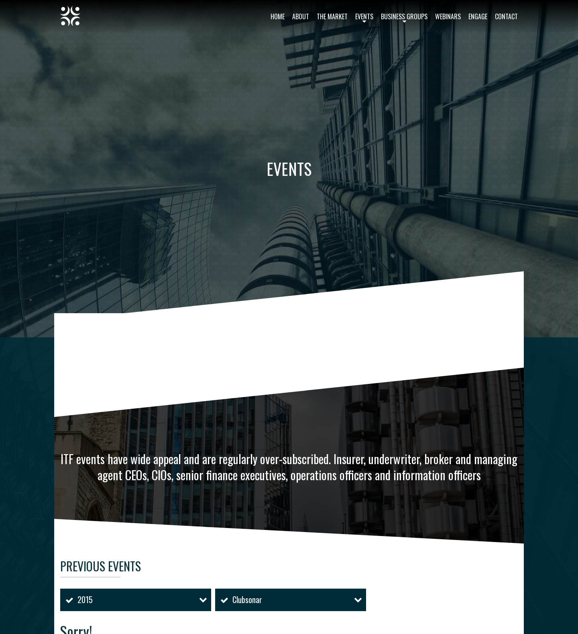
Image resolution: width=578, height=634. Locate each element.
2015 (85, 599)
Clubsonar (247, 599)
